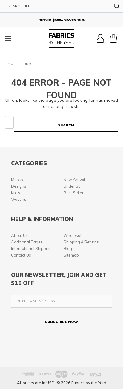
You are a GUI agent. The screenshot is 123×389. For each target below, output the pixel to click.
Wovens (18, 199)
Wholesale (74, 235)
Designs (18, 186)
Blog (68, 248)
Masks (17, 179)
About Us (19, 235)
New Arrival (74, 179)
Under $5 (72, 186)
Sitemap (71, 255)
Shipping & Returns (81, 242)
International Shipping (31, 248)
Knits (15, 192)
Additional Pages (27, 242)
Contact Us (21, 255)
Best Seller (74, 192)
